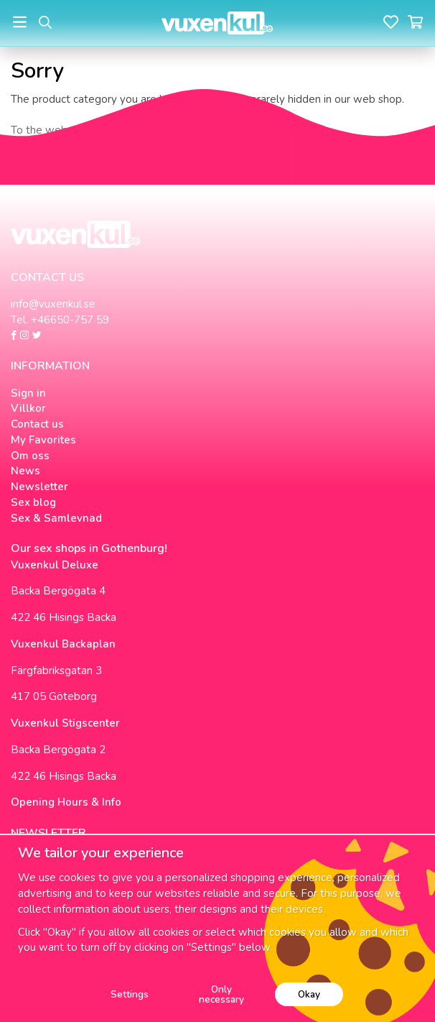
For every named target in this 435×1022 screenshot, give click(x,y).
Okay (309, 994)
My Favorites (43, 440)
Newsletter (39, 486)
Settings (130, 994)
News (25, 471)
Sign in (28, 393)
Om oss (30, 455)
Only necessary (221, 994)
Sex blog (33, 502)
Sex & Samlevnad (56, 518)
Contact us (37, 424)
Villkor (28, 408)
